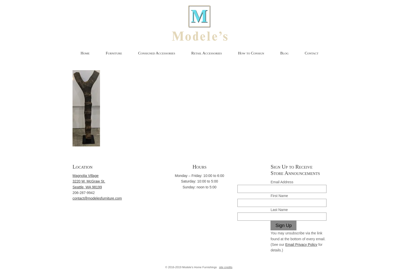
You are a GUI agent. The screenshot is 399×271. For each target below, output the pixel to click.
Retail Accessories (206, 53)
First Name (279, 196)
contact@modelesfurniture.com (97, 198)
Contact (311, 53)
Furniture (114, 53)
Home (85, 53)
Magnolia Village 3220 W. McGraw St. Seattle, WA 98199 (89, 181)
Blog (284, 53)
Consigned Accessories (156, 53)
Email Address (281, 182)
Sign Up (283, 225)
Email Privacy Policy (301, 245)
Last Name (279, 210)
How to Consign (251, 53)
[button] (86, 108)
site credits (226, 267)
